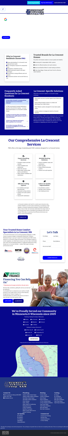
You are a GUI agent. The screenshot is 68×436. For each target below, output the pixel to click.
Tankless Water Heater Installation (30, 396)
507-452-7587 (7, 396)
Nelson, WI (29, 335)
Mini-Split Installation (45, 409)
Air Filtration (20, 415)
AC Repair (56, 395)
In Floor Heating (44, 420)
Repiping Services (27, 406)
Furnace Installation (44, 396)
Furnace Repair (43, 395)
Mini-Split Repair (44, 407)
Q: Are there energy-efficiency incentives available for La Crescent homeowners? (16, 126)
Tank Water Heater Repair (28, 398)
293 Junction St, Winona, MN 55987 (12, 395)
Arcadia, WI (29, 332)
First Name (45, 236)
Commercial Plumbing (46, 415)
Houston (26, 322)
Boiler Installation (44, 399)
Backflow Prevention (27, 409)
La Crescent (34, 319)
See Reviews (12, 20)
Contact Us (22, 217)
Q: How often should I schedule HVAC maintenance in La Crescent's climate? (16, 102)
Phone (44, 241)
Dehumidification (21, 422)
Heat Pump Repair (44, 404)
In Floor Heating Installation (46, 402)
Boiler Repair (43, 398)
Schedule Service (8, 398)
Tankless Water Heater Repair (29, 395)
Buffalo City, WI (29, 330)
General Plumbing (27, 412)
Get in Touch (6, 37)
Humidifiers (20, 420)
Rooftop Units (44, 417)
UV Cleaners (20, 419)
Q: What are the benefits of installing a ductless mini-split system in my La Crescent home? (16, 116)
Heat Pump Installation (45, 406)
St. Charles (34, 324)
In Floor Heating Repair (45, 401)
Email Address (56, 241)
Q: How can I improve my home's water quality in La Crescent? (15, 121)
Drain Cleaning (26, 401)
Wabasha (34, 322)
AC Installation (57, 396)
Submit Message (52, 257)
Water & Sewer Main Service (29, 410)
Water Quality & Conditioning (29, 404)
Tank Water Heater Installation (29, 399)
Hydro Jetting (26, 402)
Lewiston (26, 324)
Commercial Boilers (45, 419)
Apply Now (8, 301)
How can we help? (47, 246)
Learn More (18, 301)
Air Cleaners (20, 417)
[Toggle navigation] (3, 9)
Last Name (55, 236)
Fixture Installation (27, 407)
